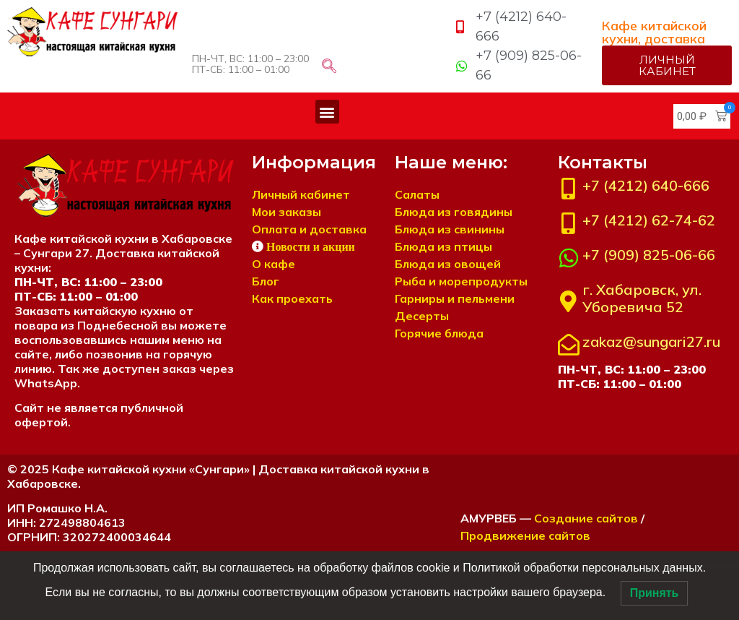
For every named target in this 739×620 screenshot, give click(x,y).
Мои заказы (286, 211)
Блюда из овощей (448, 264)
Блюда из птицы (443, 246)
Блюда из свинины (449, 229)
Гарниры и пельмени (455, 298)
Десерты (422, 316)
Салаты (417, 194)
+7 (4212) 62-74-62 (648, 220)
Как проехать (292, 298)
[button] (327, 112)
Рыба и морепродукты (461, 281)
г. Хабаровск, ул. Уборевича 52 (641, 298)
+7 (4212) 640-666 (645, 185)
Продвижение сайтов (525, 535)
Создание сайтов (586, 518)
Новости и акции (310, 246)
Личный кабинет (301, 194)
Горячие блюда (439, 333)
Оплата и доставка (309, 229)
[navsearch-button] (329, 67)
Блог (265, 281)
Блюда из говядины (453, 211)
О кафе (273, 264)
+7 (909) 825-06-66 (648, 255)
